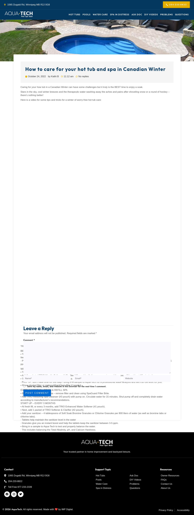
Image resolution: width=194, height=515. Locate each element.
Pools (87, 14)
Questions (182, 14)
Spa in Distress (119, 14)
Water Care (100, 14)
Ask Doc (137, 14)
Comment (29, 340)
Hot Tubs (74, 14)
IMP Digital (67, 509)
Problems (166, 14)
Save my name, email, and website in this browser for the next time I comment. (66, 388)
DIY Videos (151, 14)
